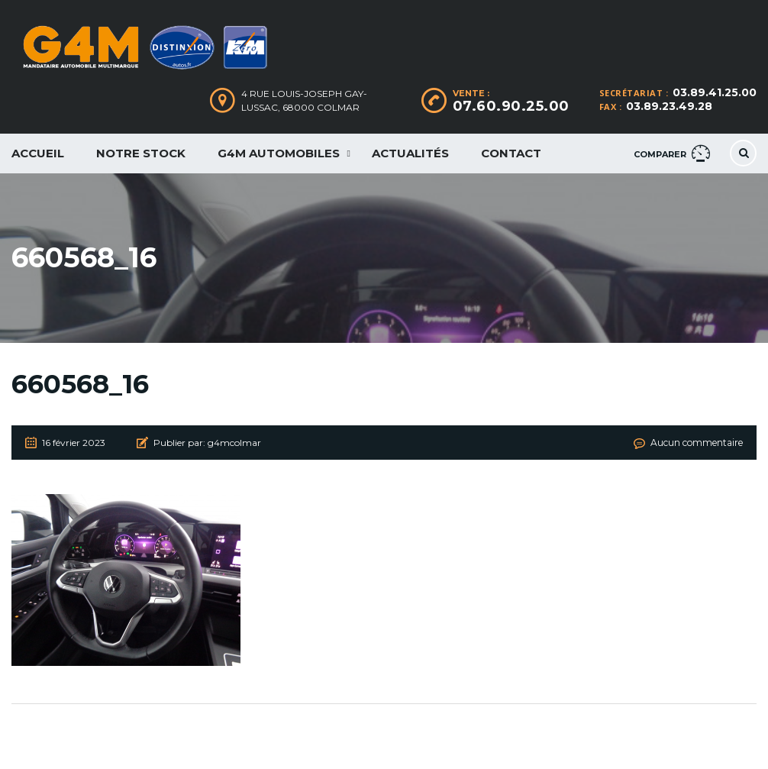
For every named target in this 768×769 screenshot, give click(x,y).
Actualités (410, 153)
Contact (511, 153)
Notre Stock (141, 153)
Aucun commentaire (696, 442)
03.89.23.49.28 (669, 106)
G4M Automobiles (279, 153)
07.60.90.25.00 (511, 106)
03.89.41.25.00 (715, 92)
